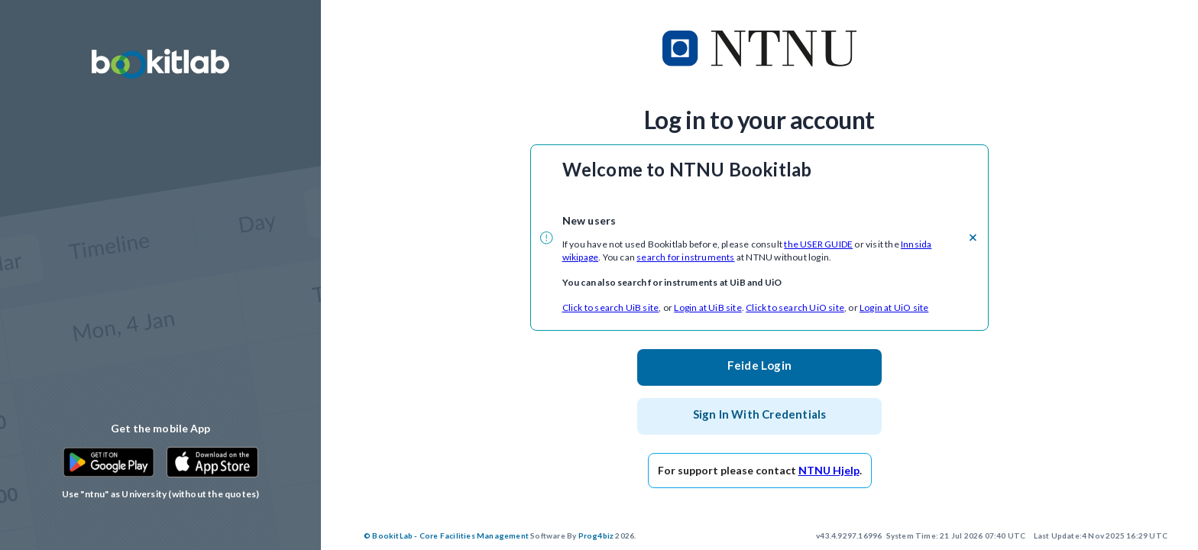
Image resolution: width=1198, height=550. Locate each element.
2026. (500, 535)
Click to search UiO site (795, 307)
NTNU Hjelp (829, 470)
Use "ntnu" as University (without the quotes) (161, 494)
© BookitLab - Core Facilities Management (446, 535)
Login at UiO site (894, 307)
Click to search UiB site (610, 307)
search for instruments (685, 257)
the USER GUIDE (818, 244)
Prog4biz (596, 535)
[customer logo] (759, 48)
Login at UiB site (707, 307)
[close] (972, 237)
